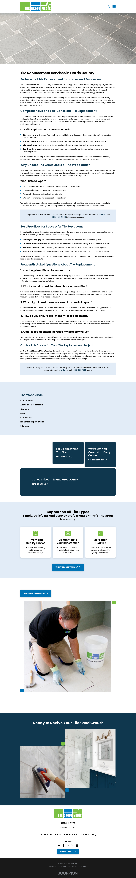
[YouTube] (59, 845)
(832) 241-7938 (68, 823)
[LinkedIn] (68, 845)
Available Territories (36, 593)
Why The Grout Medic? (68, 567)
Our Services (46, 834)
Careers (85, 834)
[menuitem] (68, 400)
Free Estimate (68, 851)
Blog (94, 834)
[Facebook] (63, 845)
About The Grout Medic (66, 834)
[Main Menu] (114, 6)
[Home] (35, 6)
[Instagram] (77, 845)
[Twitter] (72, 845)
